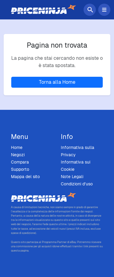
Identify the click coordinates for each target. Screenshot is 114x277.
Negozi (18, 154)
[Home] (43, 10)
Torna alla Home (57, 82)
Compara (20, 162)
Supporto (20, 169)
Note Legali (72, 176)
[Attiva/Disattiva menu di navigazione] (104, 10)
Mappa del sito (25, 176)
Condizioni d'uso (77, 184)
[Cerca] (91, 10)
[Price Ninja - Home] (57, 197)
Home (16, 147)
